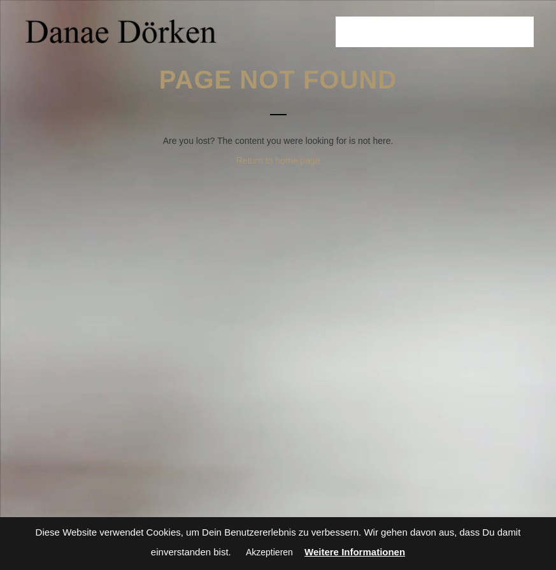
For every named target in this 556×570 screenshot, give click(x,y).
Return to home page (278, 160)
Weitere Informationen (354, 551)
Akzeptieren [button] (269, 552)
